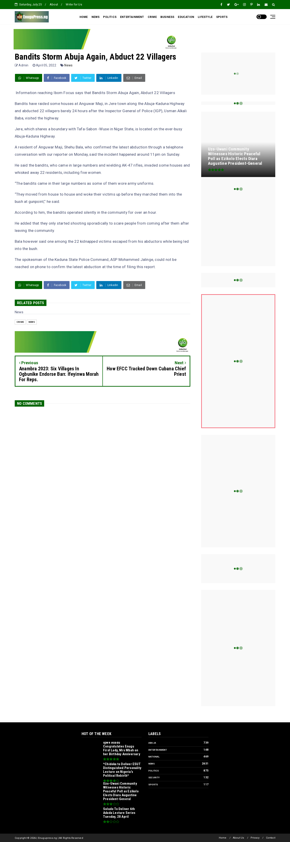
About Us (238, 838)
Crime (20, 322)
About (54, 4)
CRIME (152, 17)
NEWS (96, 17)
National (154, 756)
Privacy (255, 838)
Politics (153, 770)
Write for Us (74, 4)
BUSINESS (167, 17)
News (68, 65)
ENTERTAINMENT (132, 17)
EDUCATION (186, 17)
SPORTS (221, 17)
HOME (84, 17)
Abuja (152, 743)
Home (223, 838)
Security (154, 777)
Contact (270, 838)
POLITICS (109, 17)
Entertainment (157, 750)
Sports (153, 784)
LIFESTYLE (205, 17)
